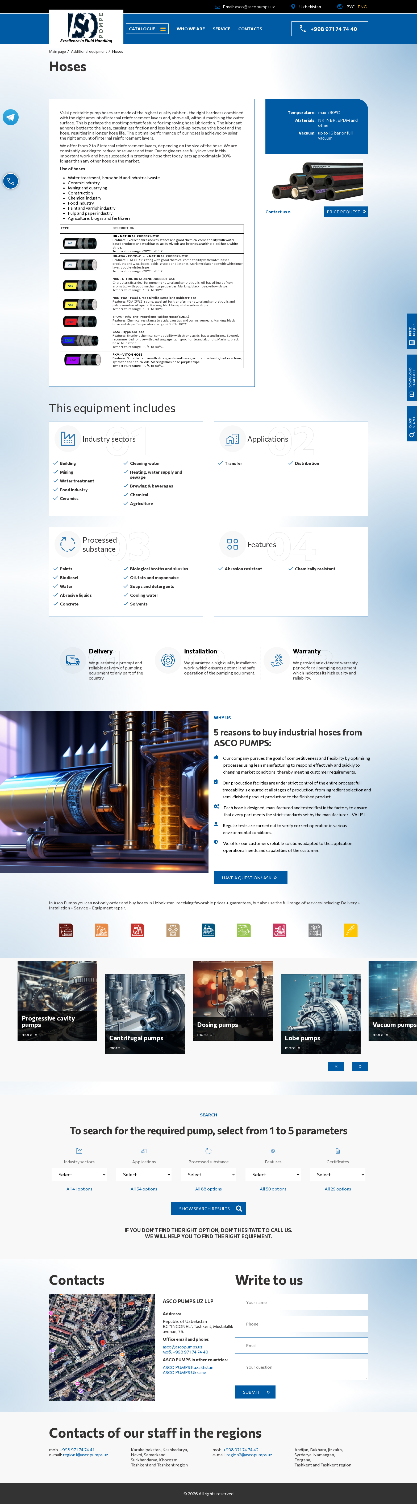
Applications (144, 1155)
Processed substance (209, 1155)
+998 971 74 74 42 (240, 1449)
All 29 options (338, 1188)
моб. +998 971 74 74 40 (185, 1351)
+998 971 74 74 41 (77, 1449)
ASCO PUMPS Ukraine (184, 1372)
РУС (351, 6)
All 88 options (208, 1188)
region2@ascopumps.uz (249, 1454)
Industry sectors (79, 1155)
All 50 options (273, 1188)
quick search (412, 422)
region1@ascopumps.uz (85, 1454)
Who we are (191, 28)
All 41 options (79, 1188)
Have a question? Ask (247, 877)
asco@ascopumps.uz (255, 6)
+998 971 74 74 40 (333, 29)
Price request (343, 211)
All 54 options (144, 1188)
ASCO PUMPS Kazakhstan (188, 1367)
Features (273, 1155)
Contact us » (277, 211)
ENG (362, 6)
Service (221, 28)
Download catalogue (412, 378)
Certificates (338, 1155)
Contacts (250, 28)
